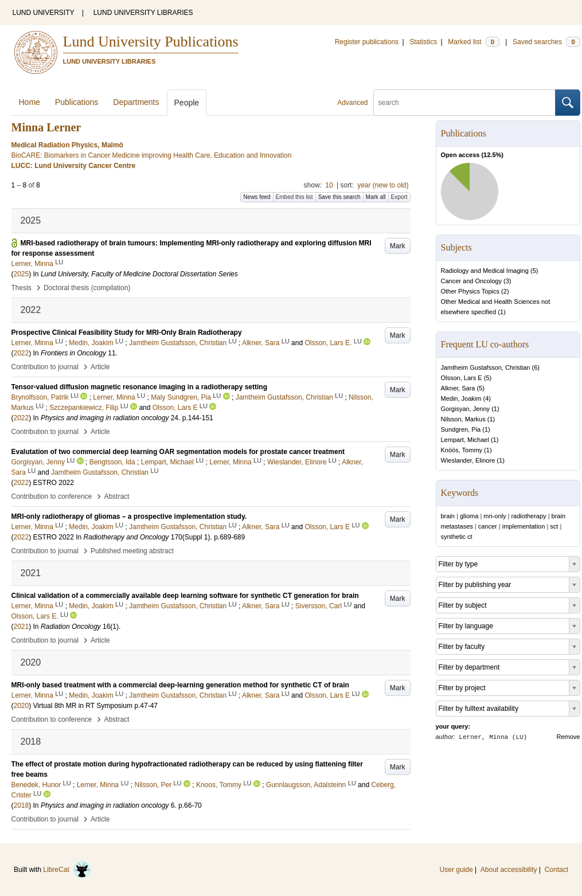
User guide (456, 870)
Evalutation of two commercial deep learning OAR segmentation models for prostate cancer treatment (178, 452)
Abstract (116, 496)
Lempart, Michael (465, 439)
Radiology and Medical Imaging (485, 270)
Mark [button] (397, 246)
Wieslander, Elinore (468, 460)
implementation (523, 526)
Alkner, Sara (458, 388)
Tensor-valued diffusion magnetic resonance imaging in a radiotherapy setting (139, 387)
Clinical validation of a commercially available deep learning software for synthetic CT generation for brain (185, 596)
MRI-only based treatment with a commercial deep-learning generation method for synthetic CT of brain (180, 685)
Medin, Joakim (461, 398)
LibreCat (67, 869)
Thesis (21, 288)
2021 (21, 627)
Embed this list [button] (294, 197)
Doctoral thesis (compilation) (87, 288)
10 (329, 185)
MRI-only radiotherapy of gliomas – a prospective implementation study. (129, 516)
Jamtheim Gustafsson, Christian (485, 367)
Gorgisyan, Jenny (465, 408)
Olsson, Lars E (461, 377)
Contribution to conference (51, 496)
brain (448, 515)
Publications (77, 102)
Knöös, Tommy (462, 450)
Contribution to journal (45, 367)
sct (554, 526)
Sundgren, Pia (461, 429)
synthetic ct (456, 536)
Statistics (423, 42)
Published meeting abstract (132, 551)
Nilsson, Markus (463, 419)
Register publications (367, 42)
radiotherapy (528, 515)
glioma (469, 515)
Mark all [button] (376, 197)
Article (100, 367)
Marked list (473, 42)
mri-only (494, 515)
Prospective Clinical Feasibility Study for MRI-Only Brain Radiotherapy (126, 332)
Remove (568, 736)
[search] (464, 102)
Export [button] (399, 197)
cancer (487, 526)
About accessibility (509, 870)
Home (29, 102)
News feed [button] (256, 197)
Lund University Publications (151, 41)
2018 (21, 805)
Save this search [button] (339, 197)
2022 (21, 353)
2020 (21, 706)
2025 (21, 274)
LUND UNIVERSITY (44, 13)
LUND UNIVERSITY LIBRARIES (143, 13)
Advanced (352, 103)
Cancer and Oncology (471, 280)
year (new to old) (382, 185)
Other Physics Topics (470, 291)
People (187, 102)
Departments (136, 102)
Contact (556, 870)
